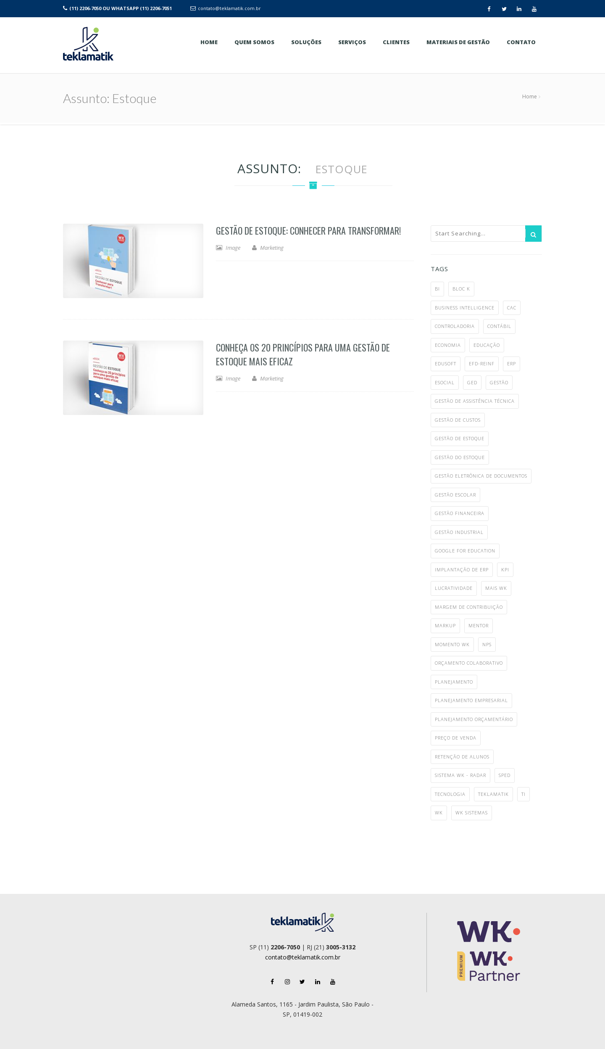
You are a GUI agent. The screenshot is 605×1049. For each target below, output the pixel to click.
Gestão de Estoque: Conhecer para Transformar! (308, 230)
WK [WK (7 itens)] (439, 812)
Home (529, 96)
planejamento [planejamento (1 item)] (454, 682)
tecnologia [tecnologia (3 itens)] (450, 794)
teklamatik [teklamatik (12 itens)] (493, 794)
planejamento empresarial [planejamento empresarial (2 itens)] (471, 700)
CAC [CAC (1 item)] (511, 307)
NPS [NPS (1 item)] (487, 644)
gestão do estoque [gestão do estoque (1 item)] (460, 457)
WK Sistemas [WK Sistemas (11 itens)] (471, 812)
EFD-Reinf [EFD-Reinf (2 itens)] (482, 363)
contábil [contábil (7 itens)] (499, 326)
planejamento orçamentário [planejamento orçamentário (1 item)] (474, 719)
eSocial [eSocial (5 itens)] (445, 382)
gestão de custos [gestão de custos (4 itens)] (458, 420)
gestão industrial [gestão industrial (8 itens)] (459, 532)
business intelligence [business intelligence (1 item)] (465, 307)
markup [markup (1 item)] (445, 625)
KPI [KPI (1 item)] (505, 569)
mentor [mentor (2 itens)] (478, 625)
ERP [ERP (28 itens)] (511, 363)
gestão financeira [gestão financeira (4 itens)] (459, 513)
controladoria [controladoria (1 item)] (455, 326)
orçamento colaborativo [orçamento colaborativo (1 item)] (469, 663)
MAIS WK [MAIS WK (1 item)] (496, 588)
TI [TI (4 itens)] (523, 794)
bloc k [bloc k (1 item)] (461, 288)
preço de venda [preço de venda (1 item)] (455, 738)
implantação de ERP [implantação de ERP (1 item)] (462, 569)
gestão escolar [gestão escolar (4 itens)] (455, 494)
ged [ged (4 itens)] (472, 382)
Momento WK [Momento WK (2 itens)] (452, 644)
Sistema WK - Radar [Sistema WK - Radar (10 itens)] (460, 775)
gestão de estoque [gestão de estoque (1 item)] (459, 438)
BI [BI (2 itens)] (437, 288)
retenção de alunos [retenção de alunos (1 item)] (462, 756)
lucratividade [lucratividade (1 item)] (454, 588)
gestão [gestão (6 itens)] (499, 382)
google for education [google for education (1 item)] (465, 550)
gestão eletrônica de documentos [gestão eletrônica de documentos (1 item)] (481, 476)
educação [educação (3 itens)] (486, 345)
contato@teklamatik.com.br (229, 8)
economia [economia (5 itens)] (448, 345)
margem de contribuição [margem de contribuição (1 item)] (469, 607)
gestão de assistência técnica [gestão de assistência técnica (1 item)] (475, 401)
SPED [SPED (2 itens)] (504, 775)
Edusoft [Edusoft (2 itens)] (445, 363)
